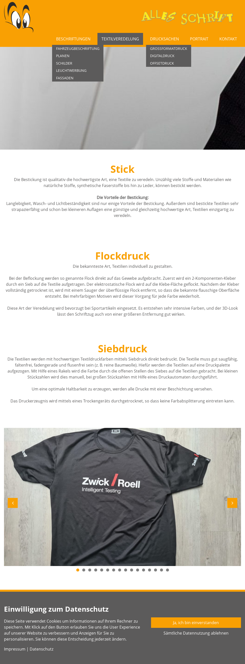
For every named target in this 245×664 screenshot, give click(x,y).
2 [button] (83, 570)
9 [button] (125, 570)
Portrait (199, 39)
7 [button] (113, 570)
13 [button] (149, 570)
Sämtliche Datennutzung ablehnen (196, 633)
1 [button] (77, 570)
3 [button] (89, 570)
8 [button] (119, 570)
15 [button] (161, 570)
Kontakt (228, 39)
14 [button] (155, 570)
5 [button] (101, 570)
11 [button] (137, 570)
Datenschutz (41, 649)
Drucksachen (164, 39)
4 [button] (95, 570)
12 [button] (143, 570)
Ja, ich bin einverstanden (196, 622)
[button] (13, 503)
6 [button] (107, 570)
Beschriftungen (73, 39)
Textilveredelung (120, 39)
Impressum (14, 649)
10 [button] (131, 570)
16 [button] (167, 570)
